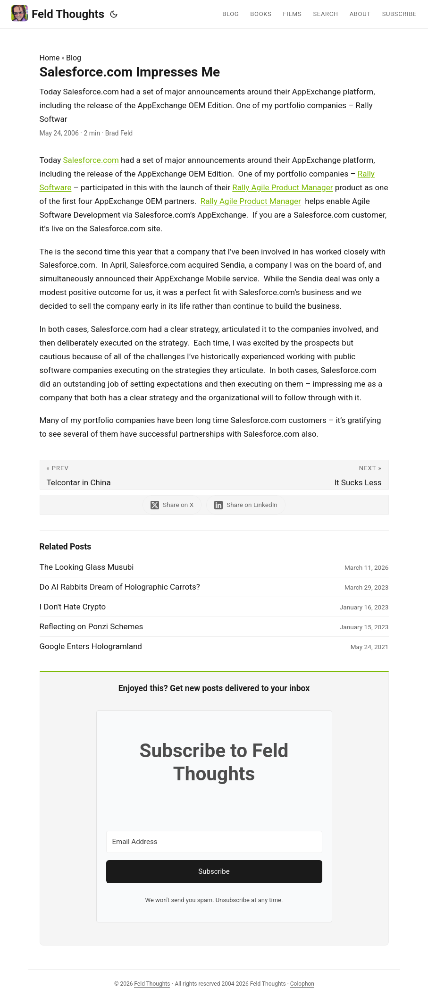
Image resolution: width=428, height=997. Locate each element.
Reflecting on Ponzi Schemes (91, 626)
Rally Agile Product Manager (282, 187)
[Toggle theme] (113, 14)
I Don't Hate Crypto (73, 606)
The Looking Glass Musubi (87, 567)
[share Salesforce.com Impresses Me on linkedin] (245, 505)
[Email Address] (214, 842)
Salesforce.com (91, 160)
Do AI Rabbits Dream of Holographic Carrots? (120, 586)
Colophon (302, 983)
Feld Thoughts (57, 13)
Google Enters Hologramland (91, 646)
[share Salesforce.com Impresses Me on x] (172, 505)
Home (50, 57)
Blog (73, 57)
